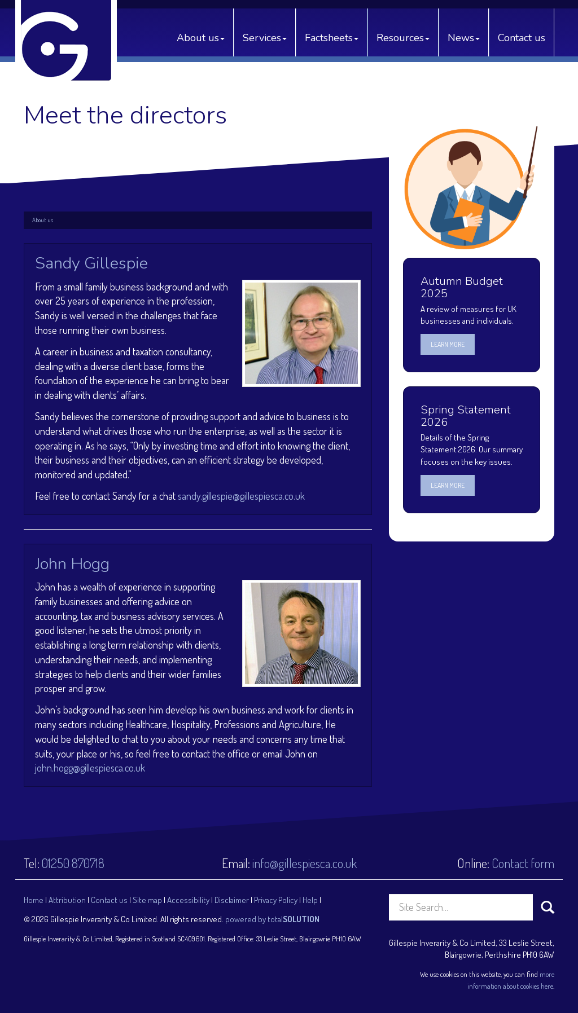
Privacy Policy (275, 900)
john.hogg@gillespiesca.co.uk (90, 767)
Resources (403, 38)
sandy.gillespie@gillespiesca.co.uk (241, 496)
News (464, 38)
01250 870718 (73, 863)
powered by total (272, 919)
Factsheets (331, 38)
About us (201, 38)
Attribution (67, 900)
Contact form (523, 863)
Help (310, 900)
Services (265, 38)
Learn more (448, 344)
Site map (147, 900)
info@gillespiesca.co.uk (304, 863)
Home (33, 900)
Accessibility (188, 900)
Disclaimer (231, 900)
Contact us (521, 38)
